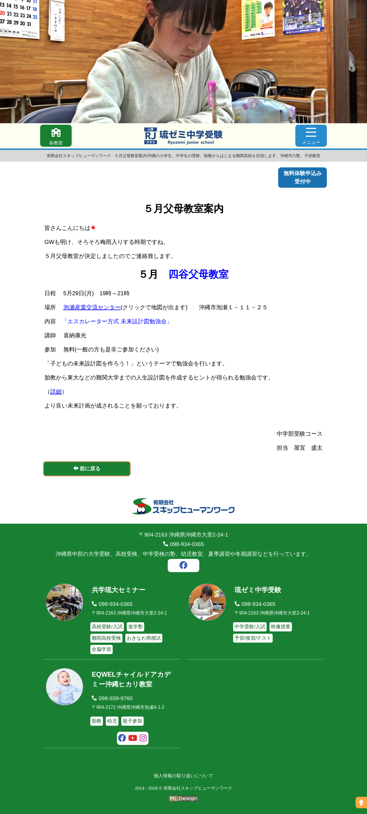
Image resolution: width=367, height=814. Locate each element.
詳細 (56, 391)
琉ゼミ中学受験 (258, 590)
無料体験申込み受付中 (303, 177)
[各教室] (56, 136)
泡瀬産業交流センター (92, 307)
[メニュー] (311, 136)
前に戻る (86, 468)
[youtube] (133, 739)
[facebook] (183, 566)
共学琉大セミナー (118, 590)
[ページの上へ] (361, 802)
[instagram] (143, 739)
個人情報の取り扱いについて (183, 775)
